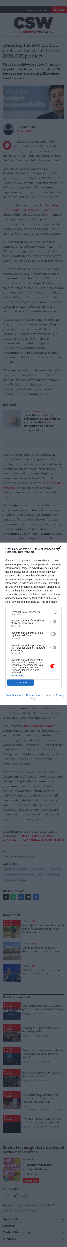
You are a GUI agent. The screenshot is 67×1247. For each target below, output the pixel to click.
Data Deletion (13, 695)
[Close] (60, 549)
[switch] (53, 621)
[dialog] (33, 623)
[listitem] (33, 613)
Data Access (33, 695)
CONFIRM (20, 682)
